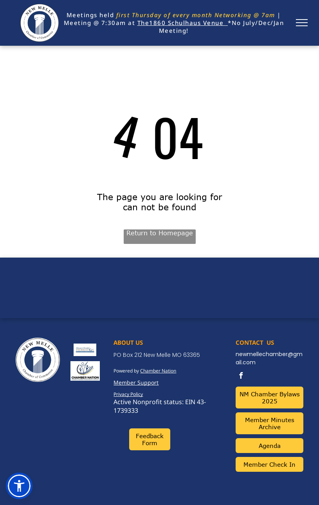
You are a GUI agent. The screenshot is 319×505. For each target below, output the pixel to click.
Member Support (136, 382)
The (143, 23)
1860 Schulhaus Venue (186, 23)
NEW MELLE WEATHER (159, 287)
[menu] (302, 23)
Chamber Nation (158, 370)
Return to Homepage (159, 232)
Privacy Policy (128, 394)
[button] (19, 486)
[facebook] (241, 377)
